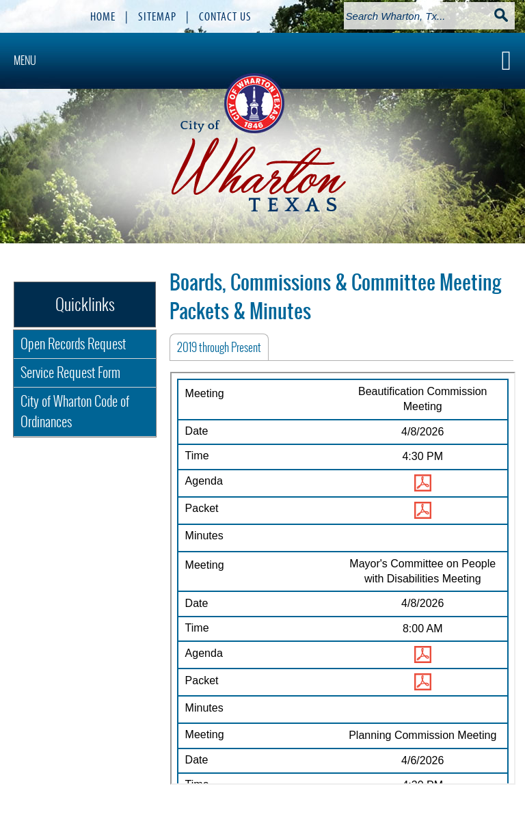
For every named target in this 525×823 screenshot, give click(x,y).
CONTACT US (225, 16)
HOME (103, 16)
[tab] (219, 347)
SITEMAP (157, 16)
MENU (25, 60)
